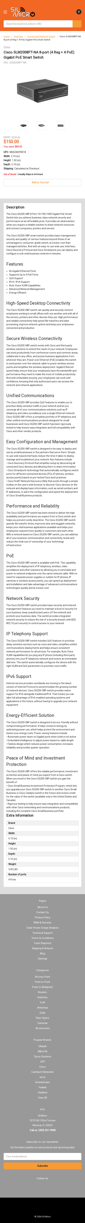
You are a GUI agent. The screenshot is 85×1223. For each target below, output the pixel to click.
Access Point (42, 976)
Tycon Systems (42, 1056)
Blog (42, 953)
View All (42, 1097)
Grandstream (42, 1082)
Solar (42, 1012)
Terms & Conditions (42, 938)
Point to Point (42, 981)
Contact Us (42, 912)
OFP (42, 1061)
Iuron (42, 1077)
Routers (42, 992)
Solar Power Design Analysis (43, 927)
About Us (42, 907)
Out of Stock (23, 174)
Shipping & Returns (42, 948)
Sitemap (42, 958)
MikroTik (42, 1051)
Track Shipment (42, 943)
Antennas (42, 1007)
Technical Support (42, 932)
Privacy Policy (42, 917)
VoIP (42, 1002)
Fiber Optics (42, 1017)
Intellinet (42, 1092)
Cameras (42, 1023)
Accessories (43, 1028)
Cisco (42, 1066)
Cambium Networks (42, 1071)
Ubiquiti (43, 1046)
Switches (42, 997)
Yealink (42, 1087)
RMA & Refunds (42, 922)
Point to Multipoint (42, 987)
